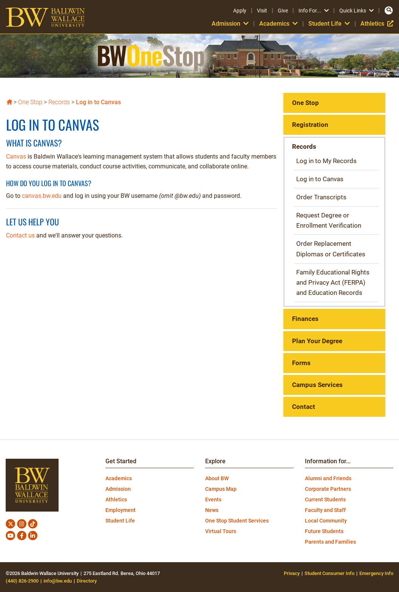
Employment (120, 510)
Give (283, 11)
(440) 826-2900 (22, 581)
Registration (310, 124)
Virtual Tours (220, 531)
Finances (305, 318)
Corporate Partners (328, 489)
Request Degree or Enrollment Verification (328, 220)
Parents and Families (330, 542)
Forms (301, 363)
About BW (217, 478)
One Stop (30, 102)
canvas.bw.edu (42, 195)
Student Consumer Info (329, 573)
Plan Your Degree (317, 341)
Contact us (20, 235)
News (211, 510)
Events (213, 499)
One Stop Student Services (237, 521)
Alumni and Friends (328, 478)
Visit (262, 11)
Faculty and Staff (325, 510)
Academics (278, 23)
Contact (303, 406)
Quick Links (356, 11)
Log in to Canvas (98, 102)
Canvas (16, 156)
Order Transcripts (321, 197)
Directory (87, 581)
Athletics (376, 23)
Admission (230, 23)
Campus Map (221, 489)
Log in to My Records (326, 161)
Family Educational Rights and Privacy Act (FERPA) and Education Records (333, 282)
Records (59, 102)
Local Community (326, 521)
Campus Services (317, 384)
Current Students (325, 499)
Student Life (329, 23)
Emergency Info (376, 573)
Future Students (324, 531)
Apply (239, 11)
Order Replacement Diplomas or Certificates (330, 248)
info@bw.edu (57, 581)
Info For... (313, 11)
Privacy (292, 573)
